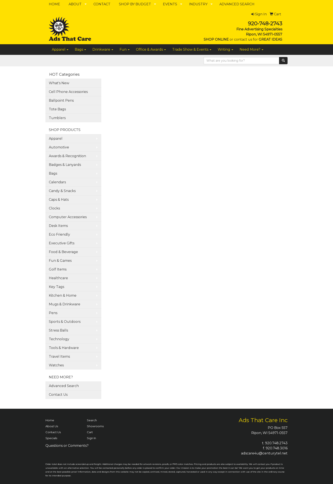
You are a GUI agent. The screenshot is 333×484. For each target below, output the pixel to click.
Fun (125, 49)
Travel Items (59, 356)
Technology (59, 339)
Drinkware (102, 49)
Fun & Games (60, 261)
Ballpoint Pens (61, 100)
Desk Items (58, 226)
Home (49, 420)
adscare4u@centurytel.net (264, 453)
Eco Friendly (59, 234)
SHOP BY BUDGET (135, 4)
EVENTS (170, 4)
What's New (59, 83)
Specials (51, 438)
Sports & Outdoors (64, 322)
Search (92, 420)
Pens (53, 313)
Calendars (57, 182)
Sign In (91, 438)
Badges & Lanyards (65, 165)
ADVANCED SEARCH (236, 4)
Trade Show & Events (191, 49)
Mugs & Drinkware (64, 304)
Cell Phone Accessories (68, 92)
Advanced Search (64, 386)
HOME (54, 4)
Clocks (54, 208)
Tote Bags (57, 109)
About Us (51, 426)
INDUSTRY (198, 4)
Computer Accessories (68, 217)
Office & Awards (151, 49)
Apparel (60, 49)
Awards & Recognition (67, 156)
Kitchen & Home (62, 295)
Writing (225, 49)
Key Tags (56, 287)
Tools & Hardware (64, 348)
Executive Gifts (61, 243)
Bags (80, 49)
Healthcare (58, 278)
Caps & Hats (59, 200)
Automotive (59, 147)
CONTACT (101, 4)
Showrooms (95, 426)
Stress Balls (58, 330)
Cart (90, 432)
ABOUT (75, 4)
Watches (56, 365)
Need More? (251, 49)
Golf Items (57, 269)
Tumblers (57, 118)
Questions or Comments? (67, 446)
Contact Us (58, 395)
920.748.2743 (276, 443)
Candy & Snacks (62, 191)
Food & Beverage (63, 252)
